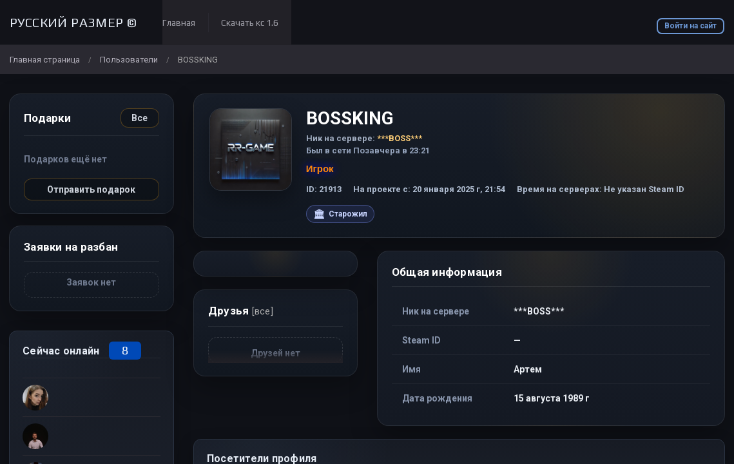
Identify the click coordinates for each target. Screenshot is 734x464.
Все (139, 118)
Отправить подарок (91, 189)
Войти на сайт (690, 25)
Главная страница (45, 59)
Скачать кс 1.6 (249, 22)
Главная (178, 22)
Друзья (240, 310)
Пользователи (129, 59)
